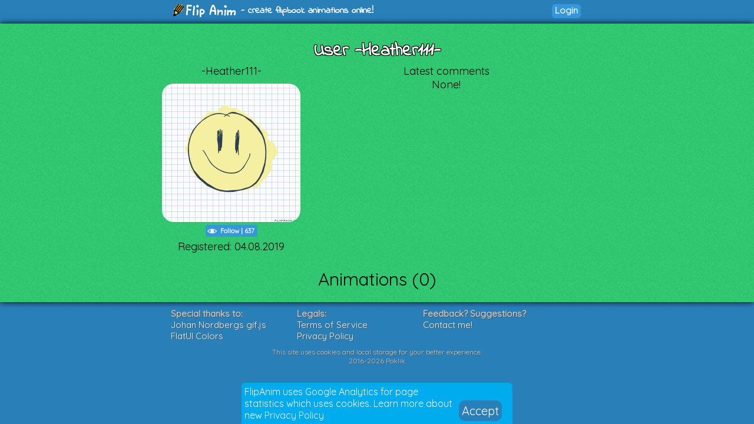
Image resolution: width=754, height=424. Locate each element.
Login (566, 10)
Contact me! (447, 324)
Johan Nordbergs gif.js (218, 324)
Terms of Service (332, 324)
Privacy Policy (294, 415)
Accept (480, 410)
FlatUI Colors (197, 336)
